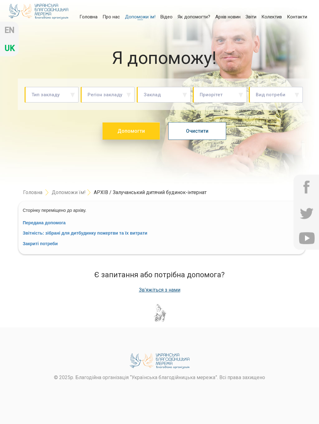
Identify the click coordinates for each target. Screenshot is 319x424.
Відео (166, 17)
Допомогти (131, 131)
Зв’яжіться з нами (159, 290)
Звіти (250, 17)
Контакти (297, 17)
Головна (88, 16)
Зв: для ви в (85, 233)
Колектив (271, 17)
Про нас (111, 17)
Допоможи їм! (140, 17)
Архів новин (227, 17)
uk (9, 48)
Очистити (197, 131)
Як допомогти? (194, 17)
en (9, 30)
